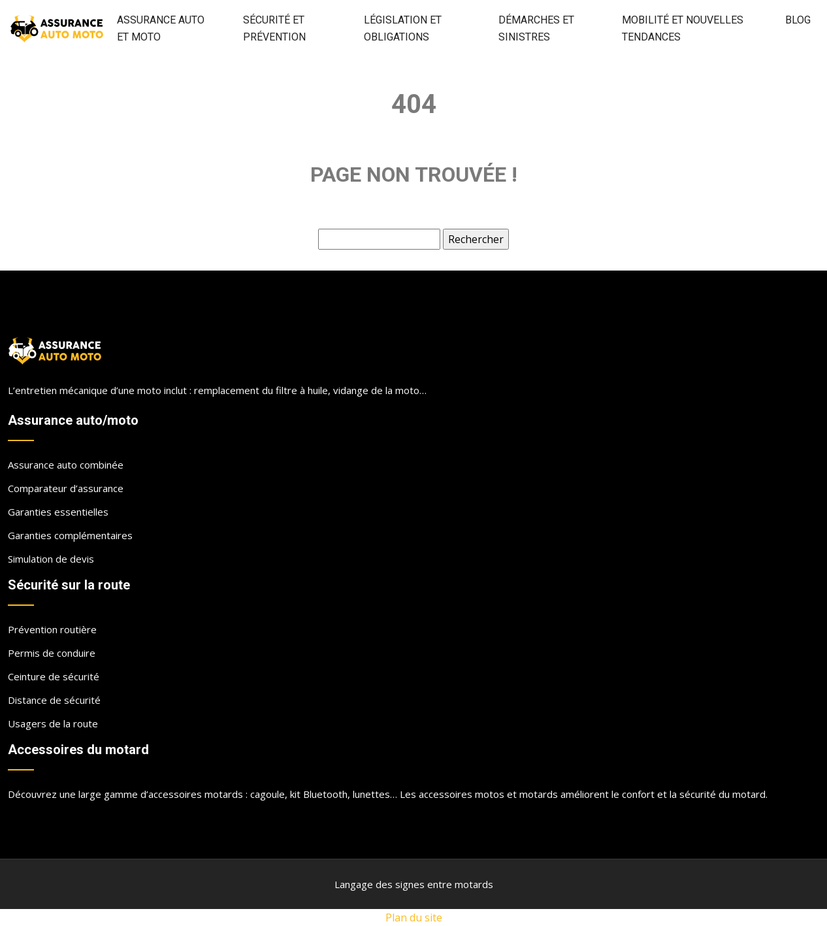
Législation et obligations (403, 28)
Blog (798, 20)
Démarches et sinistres (536, 28)
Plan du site (413, 917)
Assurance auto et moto (160, 28)
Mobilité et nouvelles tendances (682, 28)
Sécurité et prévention (274, 28)
